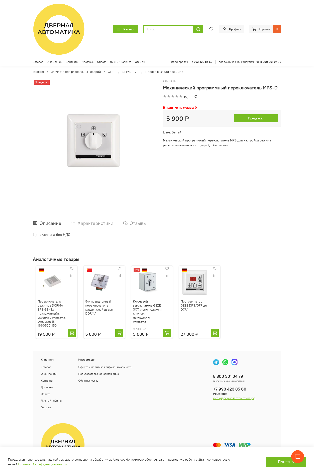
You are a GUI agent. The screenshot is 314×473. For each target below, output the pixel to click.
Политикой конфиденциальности (42, 464)
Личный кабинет (120, 62)
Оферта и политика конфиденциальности (105, 367)
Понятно (286, 461)
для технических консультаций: (250, 62)
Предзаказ (256, 118)
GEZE (111, 72)
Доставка (88, 62)
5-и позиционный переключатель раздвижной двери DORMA (99, 311)
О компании (54, 62)
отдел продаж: (191, 62)
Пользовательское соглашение (98, 374)
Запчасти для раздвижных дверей (76, 72)
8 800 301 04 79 (228, 376)
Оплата (101, 62)
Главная (38, 72)
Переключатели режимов (164, 72)
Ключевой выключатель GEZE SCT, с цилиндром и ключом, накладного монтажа (151, 313)
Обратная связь (88, 380)
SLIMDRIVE (130, 72)
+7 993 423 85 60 (229, 389)
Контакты (72, 62)
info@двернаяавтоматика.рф (234, 398)
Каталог (125, 29)
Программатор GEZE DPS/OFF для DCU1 (202, 307)
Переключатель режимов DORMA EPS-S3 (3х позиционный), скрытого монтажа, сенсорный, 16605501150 (49, 317)
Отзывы (140, 62)
